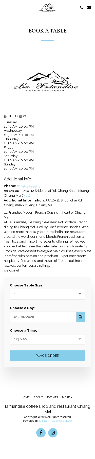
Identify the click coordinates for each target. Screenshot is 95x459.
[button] (5, 7)
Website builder (61, 420)
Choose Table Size (26, 285)
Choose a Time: (23, 330)
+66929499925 (28, 186)
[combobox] (47, 294)
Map (26, 195)
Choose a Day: (22, 308)
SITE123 (44, 420)
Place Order (47, 355)
